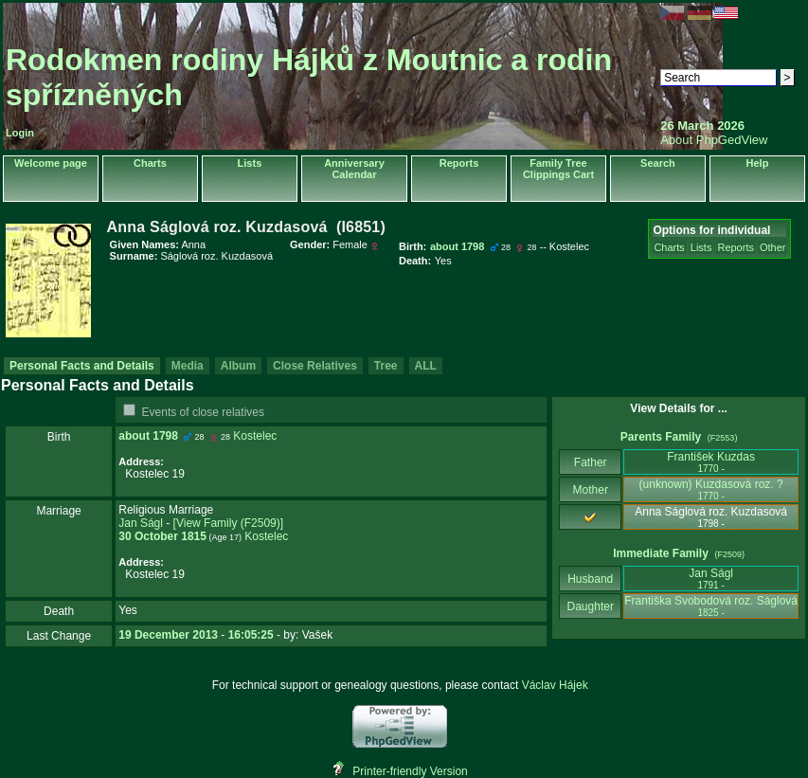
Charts (150, 163)
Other (773, 247)
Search (657, 163)
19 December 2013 (168, 635)
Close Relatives (315, 365)
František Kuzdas (711, 462)
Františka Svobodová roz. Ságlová (711, 606)
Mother (590, 490)
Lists (250, 163)
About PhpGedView (713, 140)
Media (187, 365)
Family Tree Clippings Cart (558, 168)
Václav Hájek (555, 685)
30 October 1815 (162, 536)
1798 (165, 436)
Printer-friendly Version (409, 771)
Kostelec (255, 436)
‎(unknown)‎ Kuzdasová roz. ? (711, 489)
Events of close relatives (203, 412)
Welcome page (50, 163)
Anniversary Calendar (354, 168)
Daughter (590, 606)
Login (20, 132)
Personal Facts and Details (81, 365)
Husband (591, 579)
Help (757, 163)
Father (590, 462)
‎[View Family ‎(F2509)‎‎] (228, 523)
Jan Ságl (140, 523)
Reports (459, 163)
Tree (386, 365)
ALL (426, 365)
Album (238, 365)
